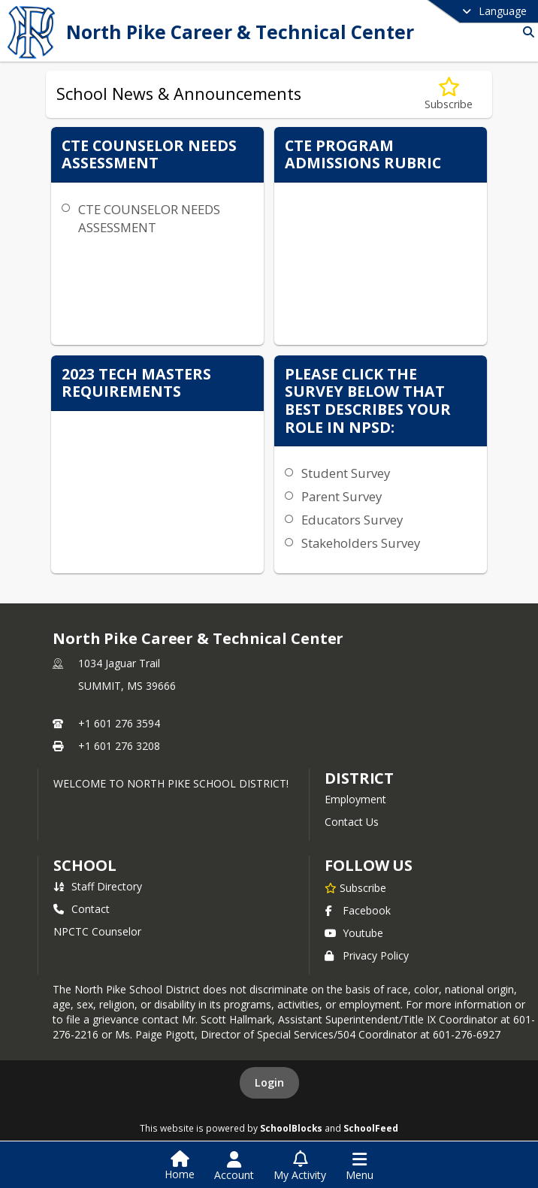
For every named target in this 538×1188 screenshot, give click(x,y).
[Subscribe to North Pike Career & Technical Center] (355, 887)
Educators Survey (352, 519)
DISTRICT (359, 778)
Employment (355, 799)
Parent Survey (341, 496)
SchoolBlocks (291, 1128)
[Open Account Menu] (234, 1166)
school (84, 865)
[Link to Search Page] (525, 32)
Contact (81, 909)
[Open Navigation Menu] (359, 1166)
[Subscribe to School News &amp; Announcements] (449, 94)
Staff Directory (97, 886)
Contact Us (352, 822)
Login (269, 1082)
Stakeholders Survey (360, 543)
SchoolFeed (370, 1128)
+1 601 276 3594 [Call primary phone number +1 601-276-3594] (119, 723)
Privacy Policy (367, 955)
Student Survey (345, 473)
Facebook (358, 910)
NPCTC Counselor (97, 931)
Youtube (354, 933)
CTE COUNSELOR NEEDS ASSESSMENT (149, 218)
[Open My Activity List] (300, 1166)
